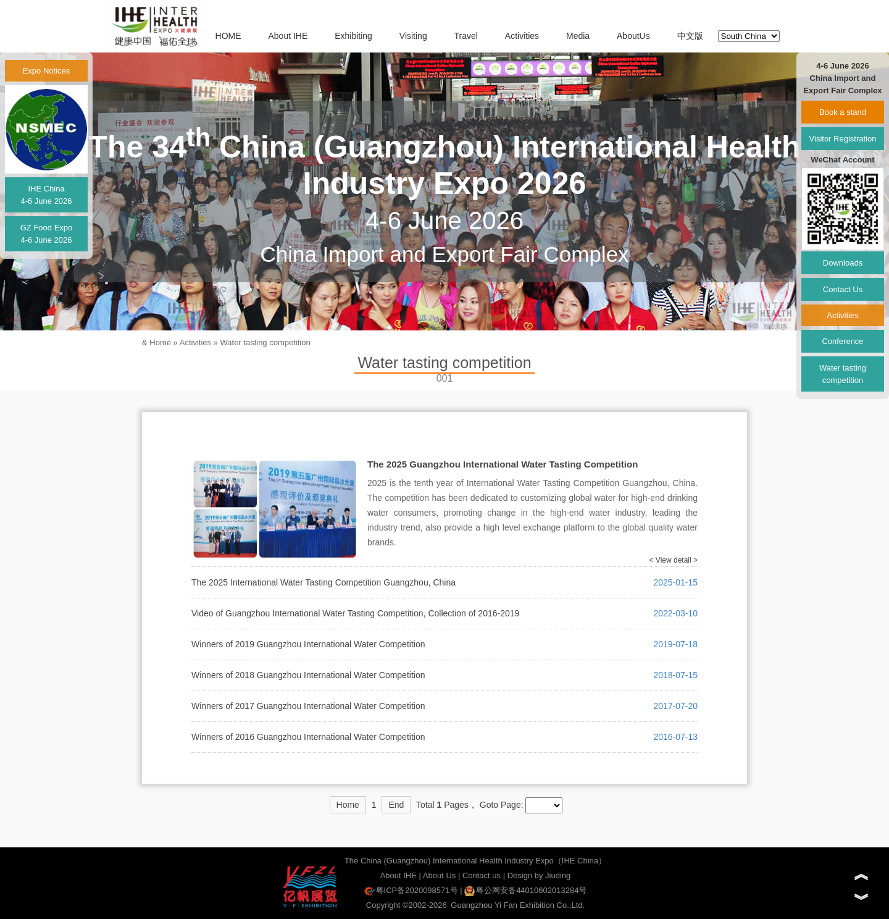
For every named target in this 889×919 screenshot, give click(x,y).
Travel (466, 36)
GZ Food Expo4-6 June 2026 (46, 234)
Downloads (842, 262)
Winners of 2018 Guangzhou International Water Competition (308, 675)
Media (578, 36)
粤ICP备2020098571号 (411, 890)
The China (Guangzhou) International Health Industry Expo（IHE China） (475, 860)
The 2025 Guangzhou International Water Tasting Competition (502, 464)
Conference (842, 341)
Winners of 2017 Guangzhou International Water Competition (308, 706)
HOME (228, 36)
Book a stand (842, 112)
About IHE (287, 36)
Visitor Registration (843, 138)
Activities (522, 36)
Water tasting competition (265, 342)
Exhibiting (353, 36)
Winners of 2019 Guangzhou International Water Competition (308, 644)
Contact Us (842, 289)
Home (160, 342)
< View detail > (673, 560)
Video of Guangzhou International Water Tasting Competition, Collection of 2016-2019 (355, 613)
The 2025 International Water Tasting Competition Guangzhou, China (323, 582)
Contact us (481, 875)
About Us (439, 875)
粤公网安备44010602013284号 (525, 890)
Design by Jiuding (539, 875)
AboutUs (633, 36)
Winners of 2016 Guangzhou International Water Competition (308, 737)
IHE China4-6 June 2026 (46, 195)
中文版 (690, 36)
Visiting (413, 36)
